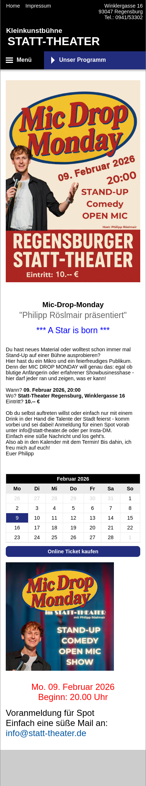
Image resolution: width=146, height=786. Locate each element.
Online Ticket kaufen (73, 551)
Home (13, 6)
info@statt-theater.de (46, 733)
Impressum (38, 6)
